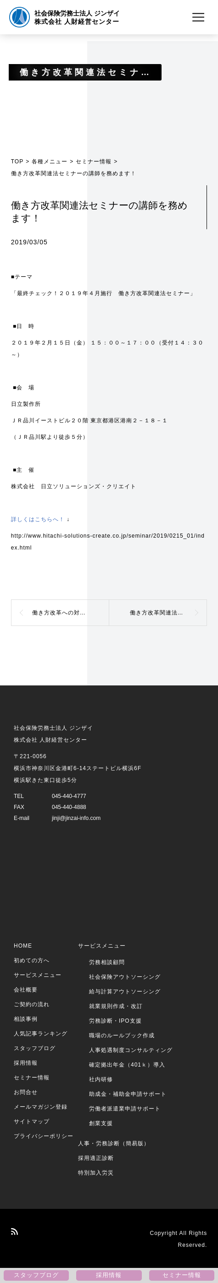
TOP (17, 161)
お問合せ (26, 1092)
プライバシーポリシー (43, 1136)
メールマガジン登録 (40, 1107)
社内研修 (101, 1079)
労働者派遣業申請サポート (125, 1108)
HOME (23, 946)
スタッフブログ (35, 1048)
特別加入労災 (96, 1173)
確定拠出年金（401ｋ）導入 (127, 1065)
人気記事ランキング (40, 1033)
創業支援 (101, 1123)
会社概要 (26, 990)
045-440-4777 (69, 796)
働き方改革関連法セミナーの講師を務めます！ (168, 612)
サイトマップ (32, 1121)
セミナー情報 (94, 161)
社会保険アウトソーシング (125, 977)
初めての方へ (32, 960)
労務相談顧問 (107, 962)
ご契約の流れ (32, 1004)
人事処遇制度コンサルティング (131, 1050)
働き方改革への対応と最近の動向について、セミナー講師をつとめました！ (70, 612)
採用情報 (26, 1063)
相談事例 (26, 1019)
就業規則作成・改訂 (116, 1006)
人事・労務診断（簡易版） (114, 1143)
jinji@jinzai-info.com (76, 818)
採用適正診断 (96, 1158)
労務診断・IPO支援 (115, 1021)
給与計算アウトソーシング (125, 991)
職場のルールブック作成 (122, 1035)
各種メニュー (49, 161)
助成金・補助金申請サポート (128, 1094)
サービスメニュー (37, 975)
